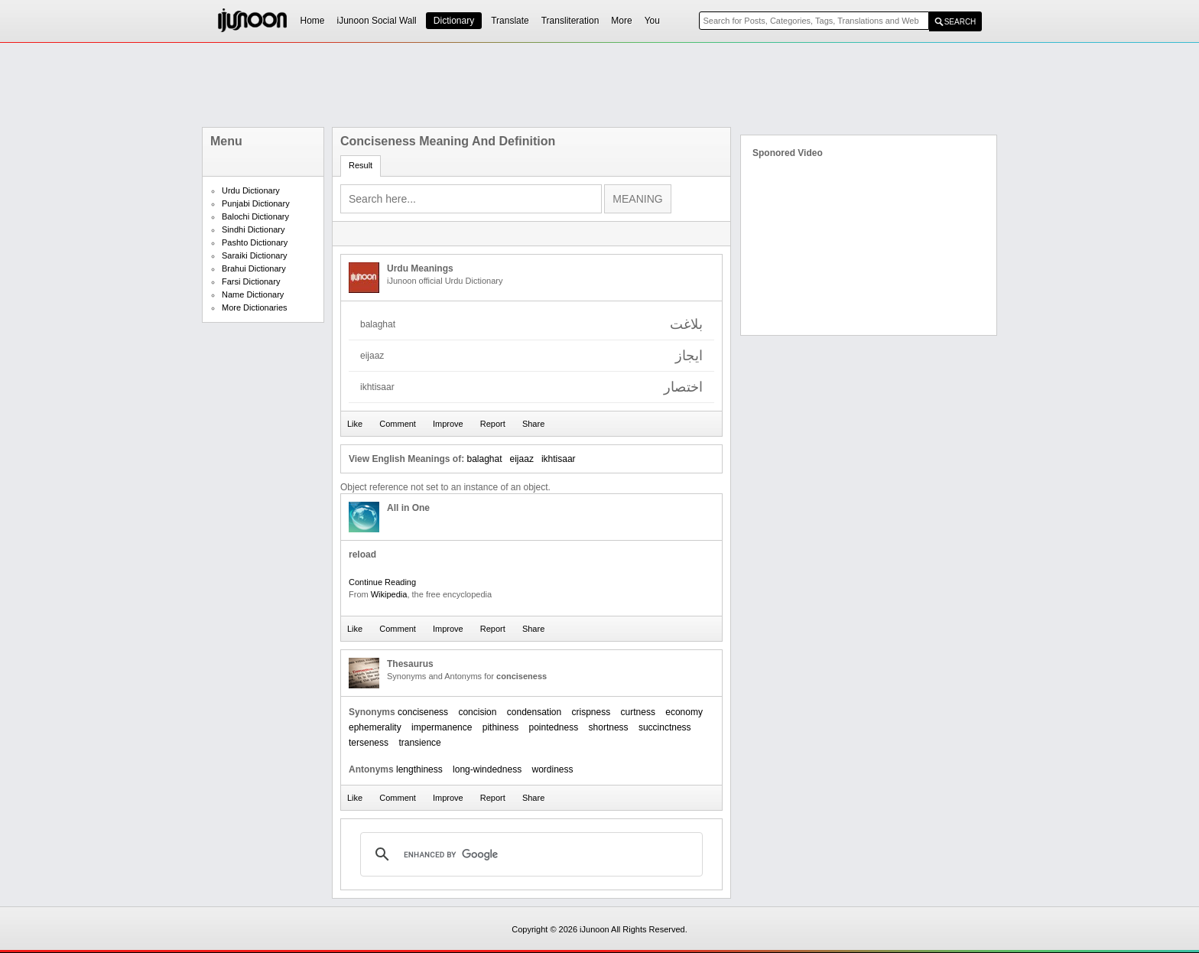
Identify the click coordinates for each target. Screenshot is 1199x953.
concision (477, 712)
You (652, 20)
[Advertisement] (599, 84)
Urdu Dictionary (251, 190)
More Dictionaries (255, 307)
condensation (534, 712)
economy (684, 712)
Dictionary (454, 20)
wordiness (552, 769)
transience (419, 742)
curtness (638, 712)
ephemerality (375, 727)
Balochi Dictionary (255, 216)
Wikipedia (389, 594)
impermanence (441, 727)
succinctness (664, 727)
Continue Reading (382, 582)
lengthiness (419, 769)
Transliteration (570, 20)
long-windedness (487, 769)
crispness (591, 712)
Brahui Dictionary (254, 268)
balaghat (484, 459)
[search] (529, 854)
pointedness (553, 727)
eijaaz (522, 459)
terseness (368, 742)
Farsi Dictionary (251, 281)
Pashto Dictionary (255, 242)
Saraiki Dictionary (255, 255)
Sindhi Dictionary (253, 229)
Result (360, 165)
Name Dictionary (253, 294)
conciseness (423, 712)
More (621, 20)
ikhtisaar (558, 459)
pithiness (500, 727)
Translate (510, 20)
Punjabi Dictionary (256, 203)
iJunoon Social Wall (377, 20)
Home (313, 20)
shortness (609, 727)
